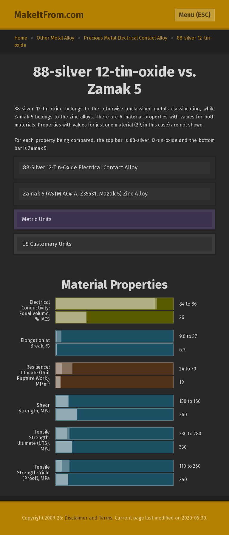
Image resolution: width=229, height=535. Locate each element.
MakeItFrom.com (49, 15)
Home (20, 38)
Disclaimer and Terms (88, 518)
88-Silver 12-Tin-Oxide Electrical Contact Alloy (80, 167)
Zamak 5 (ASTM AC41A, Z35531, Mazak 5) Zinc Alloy (85, 193)
